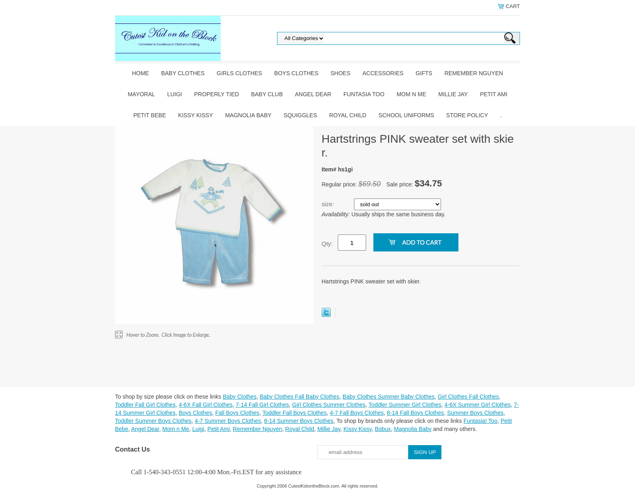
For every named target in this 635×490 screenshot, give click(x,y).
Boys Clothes (296, 73)
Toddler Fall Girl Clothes (145, 404)
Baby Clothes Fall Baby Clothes (299, 396)
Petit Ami (493, 94)
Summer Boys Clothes (475, 413)
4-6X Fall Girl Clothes (205, 404)
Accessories (382, 73)
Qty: (327, 243)
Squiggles (300, 115)
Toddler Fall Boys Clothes (294, 413)
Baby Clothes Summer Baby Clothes (389, 396)
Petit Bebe (149, 115)
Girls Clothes (239, 73)
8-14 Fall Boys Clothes (415, 413)
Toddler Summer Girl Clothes (405, 404)
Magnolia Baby (248, 115)
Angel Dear (313, 94)
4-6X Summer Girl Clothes (478, 404)
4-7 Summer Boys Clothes (228, 421)
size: (329, 204)
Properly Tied (216, 94)
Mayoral (141, 94)
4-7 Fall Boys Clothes (357, 413)
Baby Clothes (183, 73)
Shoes (340, 73)
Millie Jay (453, 94)
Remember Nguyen (473, 73)
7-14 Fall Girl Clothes (262, 404)
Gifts (424, 73)
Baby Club (267, 94)
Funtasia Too (363, 94)
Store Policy (467, 115)
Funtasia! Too (480, 421)
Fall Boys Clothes (237, 413)
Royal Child (348, 115)
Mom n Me (411, 94)
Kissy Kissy (195, 115)
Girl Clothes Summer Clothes (328, 404)
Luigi (174, 94)
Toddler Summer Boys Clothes (153, 421)
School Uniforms (406, 115)
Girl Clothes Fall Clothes (468, 396)
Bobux (383, 429)
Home (140, 73)
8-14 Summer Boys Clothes (298, 421)
